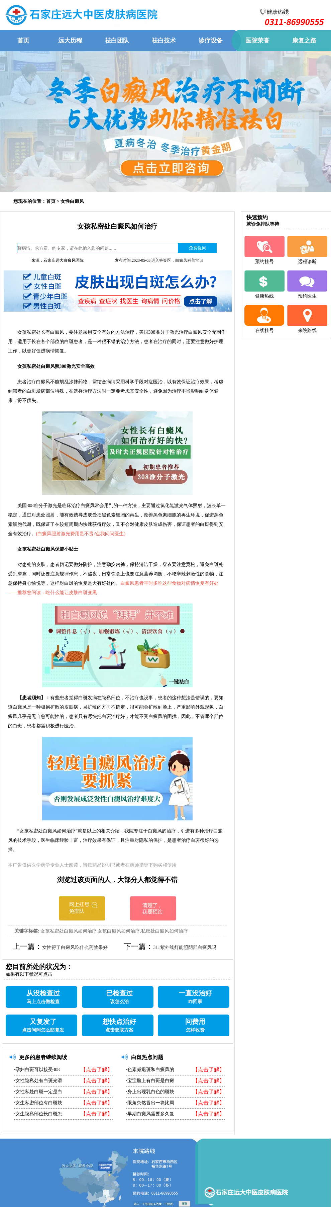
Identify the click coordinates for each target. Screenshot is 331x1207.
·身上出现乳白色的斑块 (150, 1091)
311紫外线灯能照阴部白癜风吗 (184, 947)
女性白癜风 (72, 201)
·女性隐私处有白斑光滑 (38, 1080)
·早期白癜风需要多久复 (150, 1113)
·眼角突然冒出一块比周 (150, 1102)
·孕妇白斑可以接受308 (37, 1069)
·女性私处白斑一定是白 (38, 1091)
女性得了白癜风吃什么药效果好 (75, 947)
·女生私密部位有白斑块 (38, 1102)
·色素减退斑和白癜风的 (150, 1069)
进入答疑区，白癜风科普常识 (177, 260)
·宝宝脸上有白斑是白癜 (150, 1080)
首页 (51, 201)
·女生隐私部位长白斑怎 (38, 1113)
